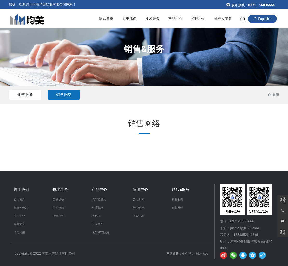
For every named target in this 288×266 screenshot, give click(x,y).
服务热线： (253, 5)
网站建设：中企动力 (180, 253)
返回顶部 (283, 232)
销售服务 (25, 94)
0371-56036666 (242, 221)
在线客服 (283, 200)
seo (205, 253)
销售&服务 (144, 49)
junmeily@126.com (244, 228)
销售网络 (64, 94)
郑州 (199, 253)
